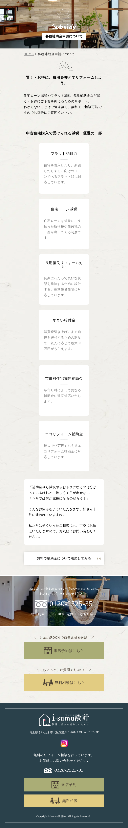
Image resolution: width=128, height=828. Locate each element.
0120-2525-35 (71, 604)
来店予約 (68, 785)
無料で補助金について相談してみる (64, 558)
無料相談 (69, 801)
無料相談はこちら (70, 683)
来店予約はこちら (69, 651)
